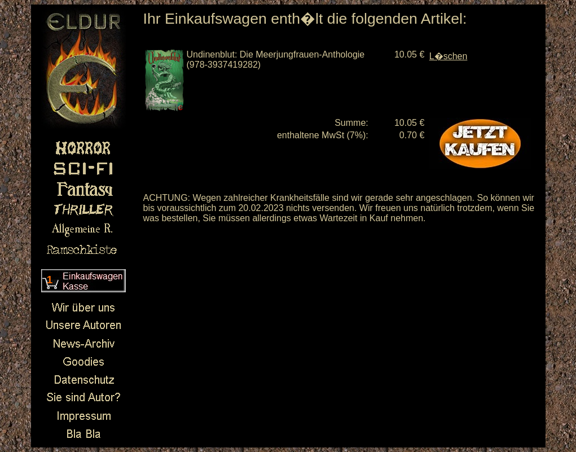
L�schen (448, 56)
